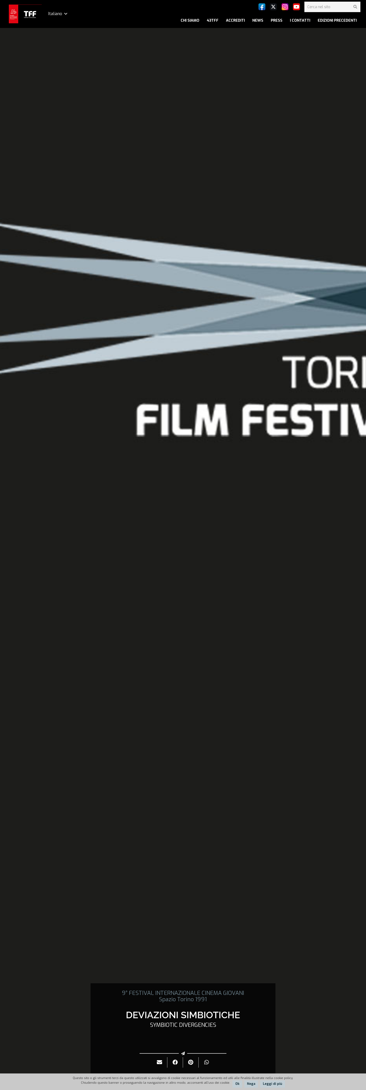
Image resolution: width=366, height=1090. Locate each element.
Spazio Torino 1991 (183, 999)
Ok (237, 1084)
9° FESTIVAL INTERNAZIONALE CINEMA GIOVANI (183, 993)
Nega (251, 1084)
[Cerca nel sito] (332, 7)
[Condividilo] (175, 1062)
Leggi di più (272, 1084)
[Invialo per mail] (159, 1062)
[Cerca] (355, 7)
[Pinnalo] (191, 1062)
